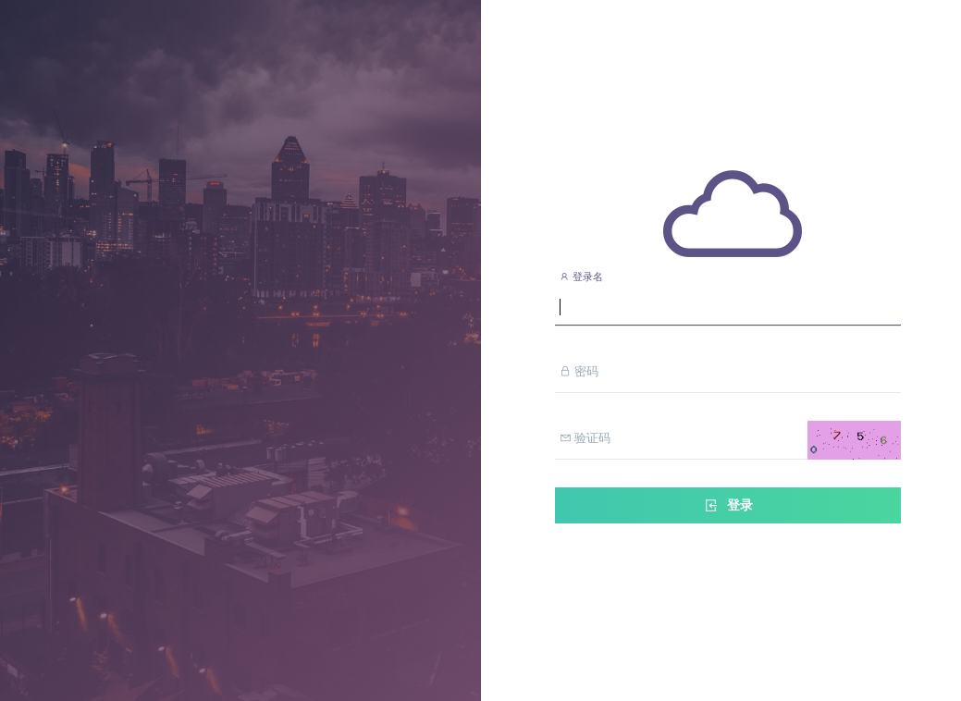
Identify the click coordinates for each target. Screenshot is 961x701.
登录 (728, 505)
